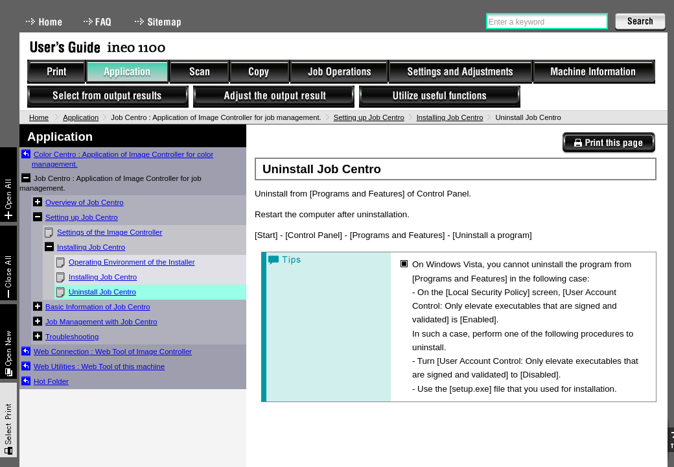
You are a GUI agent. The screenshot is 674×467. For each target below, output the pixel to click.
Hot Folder (51, 381)
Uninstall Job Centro (102, 292)
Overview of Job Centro (84, 202)
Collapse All (8, 263)
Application (81, 117)
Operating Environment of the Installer (131, 262)
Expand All (8, 184)
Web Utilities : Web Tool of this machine (99, 366)
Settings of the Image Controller (109, 232)
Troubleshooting (72, 337)
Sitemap (159, 22)
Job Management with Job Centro (101, 322)
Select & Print (8, 420)
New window (8, 341)
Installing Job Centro (450, 117)
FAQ (98, 22)
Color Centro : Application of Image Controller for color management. (122, 159)
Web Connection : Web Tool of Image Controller (113, 351)
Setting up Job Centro (369, 117)
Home (44, 22)
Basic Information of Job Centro (97, 307)
